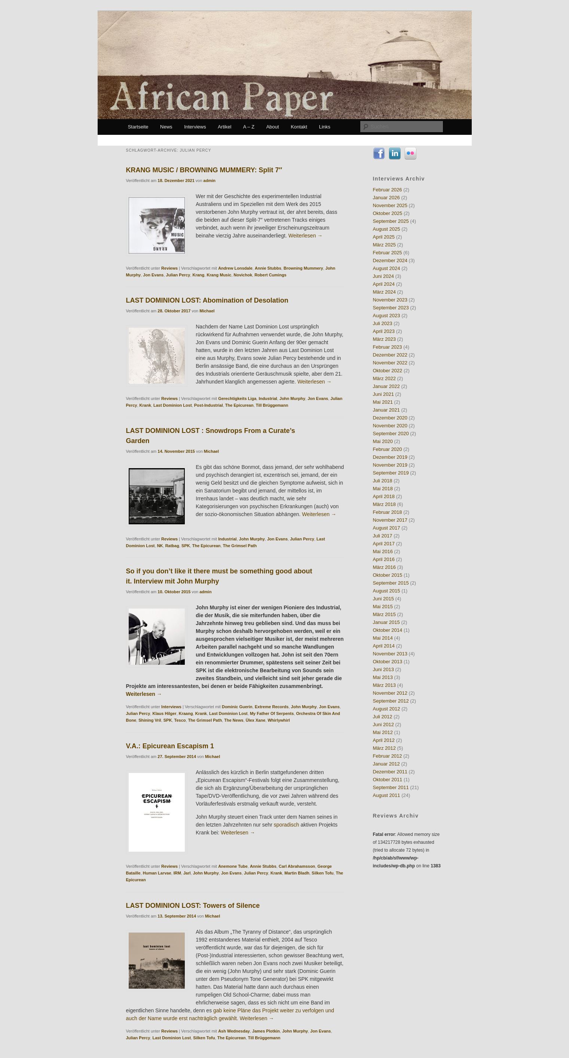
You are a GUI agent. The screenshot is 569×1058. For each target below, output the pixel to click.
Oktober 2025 (388, 213)
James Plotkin (266, 1031)
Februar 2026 (387, 189)
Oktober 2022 (388, 370)
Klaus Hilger (164, 713)
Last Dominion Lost (172, 405)
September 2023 (391, 307)
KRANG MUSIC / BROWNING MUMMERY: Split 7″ (204, 170)
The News (233, 720)
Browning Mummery (303, 268)
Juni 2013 (383, 669)
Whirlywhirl (278, 720)
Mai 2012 (383, 732)
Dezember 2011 (390, 771)
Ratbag (172, 545)
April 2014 (384, 646)
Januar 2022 (386, 386)
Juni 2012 (383, 724)
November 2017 (390, 520)
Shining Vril (149, 720)
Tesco (180, 720)
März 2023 (384, 339)
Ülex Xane (256, 720)
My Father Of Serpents (272, 713)
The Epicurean (239, 405)
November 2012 (390, 693)
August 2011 (386, 795)
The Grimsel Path (240, 545)
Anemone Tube (233, 866)
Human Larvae (157, 873)
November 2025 (390, 205)
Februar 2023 (387, 347)
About (272, 127)
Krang (198, 275)
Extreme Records (272, 706)
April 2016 (384, 559)
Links (324, 127)
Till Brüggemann (272, 405)
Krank (145, 405)
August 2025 (386, 229)
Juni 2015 (383, 598)
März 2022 (384, 378)
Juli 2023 (382, 323)
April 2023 (384, 331)
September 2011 (391, 787)
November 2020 (390, 425)
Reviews (169, 268)
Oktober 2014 (388, 630)
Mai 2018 (383, 488)
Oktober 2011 (388, 779)
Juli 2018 (382, 480)
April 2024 (384, 284)
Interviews (195, 127)
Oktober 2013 (388, 661)
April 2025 (384, 237)
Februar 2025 (387, 252)
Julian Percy (178, 275)
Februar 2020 (387, 449)
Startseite (138, 127)
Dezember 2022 (390, 355)
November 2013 (390, 654)
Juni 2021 (383, 394)
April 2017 (384, 543)
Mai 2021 (383, 402)
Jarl (187, 873)
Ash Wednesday (234, 1031)
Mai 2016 (383, 551)
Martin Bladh (296, 873)
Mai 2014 (383, 638)
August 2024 (386, 268)
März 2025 (384, 245)
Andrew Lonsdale (235, 268)
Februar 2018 (387, 512)
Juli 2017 (382, 536)
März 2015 (384, 614)
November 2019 (390, 465)
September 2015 (391, 583)
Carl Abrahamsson (297, 866)
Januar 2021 (386, 410)
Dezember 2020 (390, 418)
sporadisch (286, 825)
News (166, 127)
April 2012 (384, 740)
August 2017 (386, 528)
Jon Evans (153, 275)
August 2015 (386, 591)
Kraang (186, 713)
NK (160, 545)
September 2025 (391, 221)
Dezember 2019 (390, 457)
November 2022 (390, 363)
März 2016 (384, 567)
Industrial (268, 398)
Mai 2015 (383, 606)
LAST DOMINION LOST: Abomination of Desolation (207, 300)
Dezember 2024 (390, 260)
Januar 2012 (386, 764)
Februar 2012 (387, 756)
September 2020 (391, 433)
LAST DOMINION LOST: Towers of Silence (193, 905)
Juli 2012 (382, 716)
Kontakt (299, 127)
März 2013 (384, 685)
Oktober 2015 (388, 575)
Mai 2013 (383, 677)
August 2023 (386, 315)
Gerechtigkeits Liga (237, 398)
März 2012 (384, 748)
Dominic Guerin (237, 706)
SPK (185, 545)
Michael (206, 311)
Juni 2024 (383, 276)
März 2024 (384, 292)
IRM (177, 873)
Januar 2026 (386, 197)
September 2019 (391, 473)
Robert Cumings (270, 275)
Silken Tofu (322, 873)
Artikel (224, 127)
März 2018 (384, 504)
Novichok (243, 275)
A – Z (248, 127)
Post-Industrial (208, 405)
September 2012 (391, 701)
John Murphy (292, 398)
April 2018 (384, 496)
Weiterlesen (305, 236)
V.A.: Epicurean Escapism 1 (170, 746)
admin (209, 180)
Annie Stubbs (268, 268)
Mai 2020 (383, 441)
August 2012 (386, 709)
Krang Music (219, 275)
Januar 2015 (386, 622)
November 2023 (390, 300)
